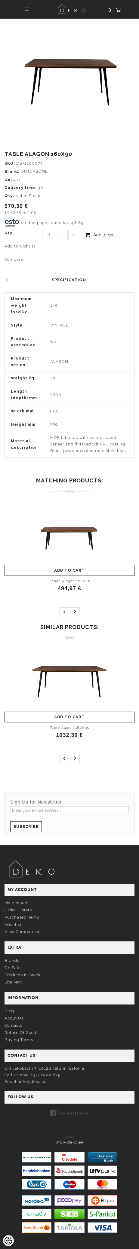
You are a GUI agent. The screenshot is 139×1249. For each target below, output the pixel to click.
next (75, 611)
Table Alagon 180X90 (70, 727)
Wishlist (13, 924)
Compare (14, 259)
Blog (9, 1011)
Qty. (9, 233)
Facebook (72, 1113)
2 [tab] (47, 143)
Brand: (12, 171)
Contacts (13, 1025)
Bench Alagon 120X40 (70, 581)
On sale (13, 967)
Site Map (13, 982)
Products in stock (23, 975)
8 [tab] (101, 143)
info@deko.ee (33, 1081)
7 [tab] (92, 143)
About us (14, 1018)
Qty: (9, 195)
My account (17, 903)
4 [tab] (65, 143)
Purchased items (22, 917)
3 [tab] (56, 143)
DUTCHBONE (34, 171)
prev (64, 611)
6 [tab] (83, 143)
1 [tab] (38, 143)
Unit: (10, 179)
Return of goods (22, 1032)
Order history (18, 910)
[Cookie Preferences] (8, 1240)
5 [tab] (74, 143)
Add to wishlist (20, 246)
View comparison (23, 931)
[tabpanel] (69, 79)
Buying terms (19, 1040)
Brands (12, 960)
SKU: (10, 163)
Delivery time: (21, 187)
